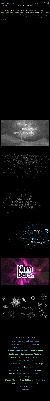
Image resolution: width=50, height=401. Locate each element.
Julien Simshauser (32, 360)
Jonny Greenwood (22, 14)
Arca (28, 344)
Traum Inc (40, 380)
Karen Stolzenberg (28, 364)
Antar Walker (17, 344)
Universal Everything (7, 17)
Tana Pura (3, 14)
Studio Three (11, 380)
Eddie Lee (13, 354)
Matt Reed (13, 370)
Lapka (41, 364)
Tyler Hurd (17, 383)
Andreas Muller (33, 341)
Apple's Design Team (7, 12)
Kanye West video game (22, 16)
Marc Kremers (16, 367)
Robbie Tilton (34, 373)
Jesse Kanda (15, 360)
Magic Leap (19, 12)
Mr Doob (37, 370)
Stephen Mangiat (33, 377)
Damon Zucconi (36, 351)
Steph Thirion (16, 377)
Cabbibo (35, 344)
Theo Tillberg (26, 380)
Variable (25, 390)
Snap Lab (43, 10)
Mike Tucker (8, 3)
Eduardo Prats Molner (17, 351)
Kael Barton (11, 364)
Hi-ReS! (36, 357)
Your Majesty (36, 386)
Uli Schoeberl (31, 383)
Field (27, 357)
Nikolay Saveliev (17, 373)
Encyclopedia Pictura (31, 354)
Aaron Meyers (17, 341)
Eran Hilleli (16, 357)
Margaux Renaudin (32, 367)
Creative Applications (25, 347)
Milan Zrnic (26, 370)
